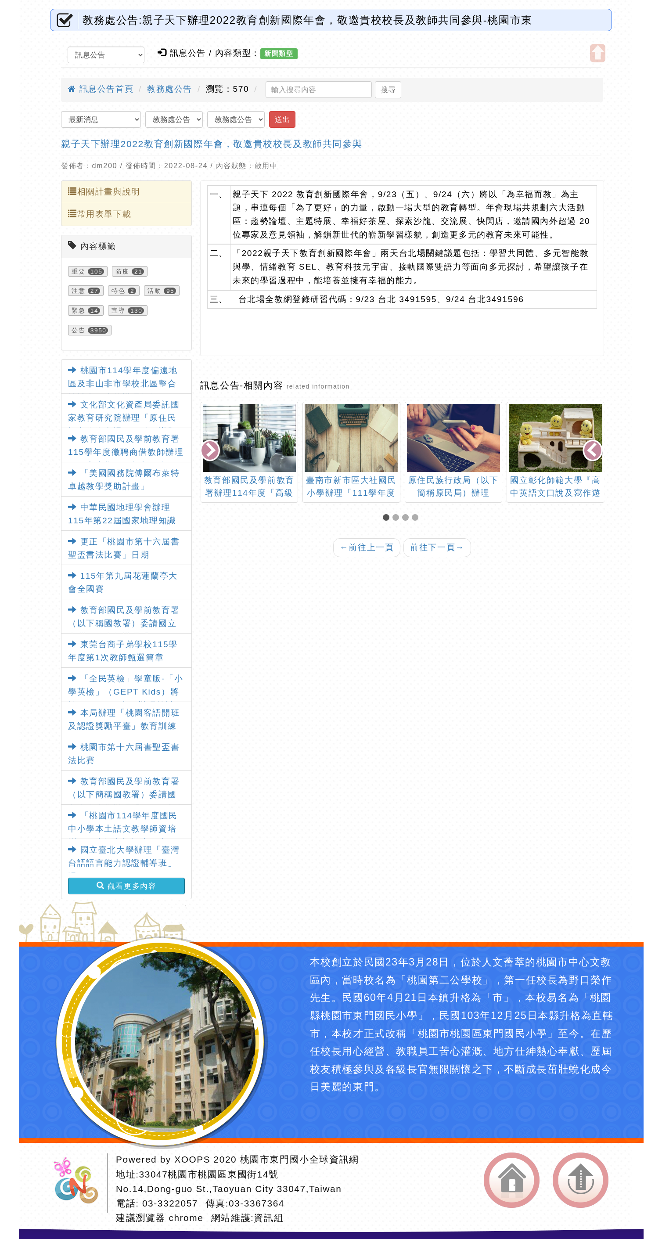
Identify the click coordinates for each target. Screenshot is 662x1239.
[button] (387, 518)
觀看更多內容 (127, 886)
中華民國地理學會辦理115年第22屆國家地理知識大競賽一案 (122, 521)
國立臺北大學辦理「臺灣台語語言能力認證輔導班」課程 (124, 863)
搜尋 (388, 89)
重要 (78, 271)
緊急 (78, 310)
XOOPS (192, 1159)
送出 (282, 119)
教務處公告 (169, 89)
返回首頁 (512, 1180)
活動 (154, 290)
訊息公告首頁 (100, 89)
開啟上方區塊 (597, 53)
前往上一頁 (367, 547)
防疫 (122, 271)
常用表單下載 (99, 214)
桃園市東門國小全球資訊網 (299, 1159)
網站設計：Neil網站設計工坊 (79, 1183)
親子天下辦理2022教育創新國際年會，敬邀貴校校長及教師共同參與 (211, 144)
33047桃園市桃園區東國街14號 (209, 1174)
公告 (78, 330)
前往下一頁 (437, 547)
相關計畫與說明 (104, 191)
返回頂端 (580, 1180)
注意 (78, 290)
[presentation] (210, 451)
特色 (118, 290)
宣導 (118, 310)
